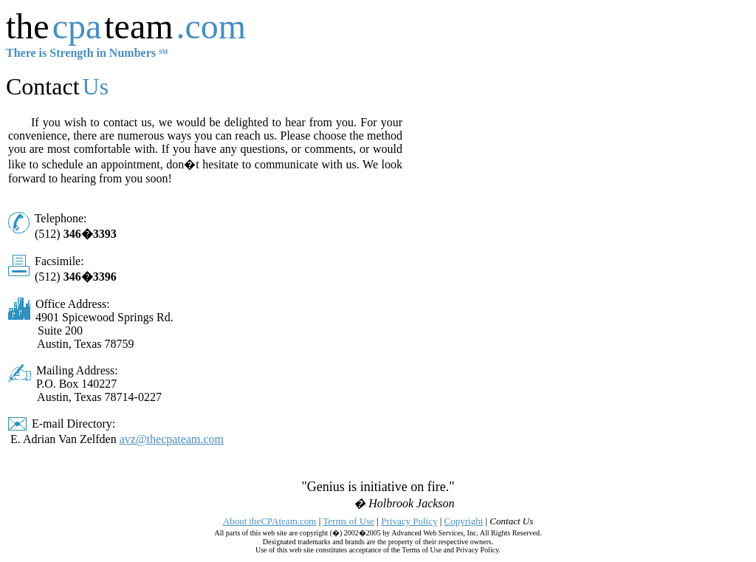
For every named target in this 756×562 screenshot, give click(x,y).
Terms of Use (348, 521)
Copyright (464, 521)
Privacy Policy (409, 521)
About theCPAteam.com (270, 521)
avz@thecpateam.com (172, 439)
